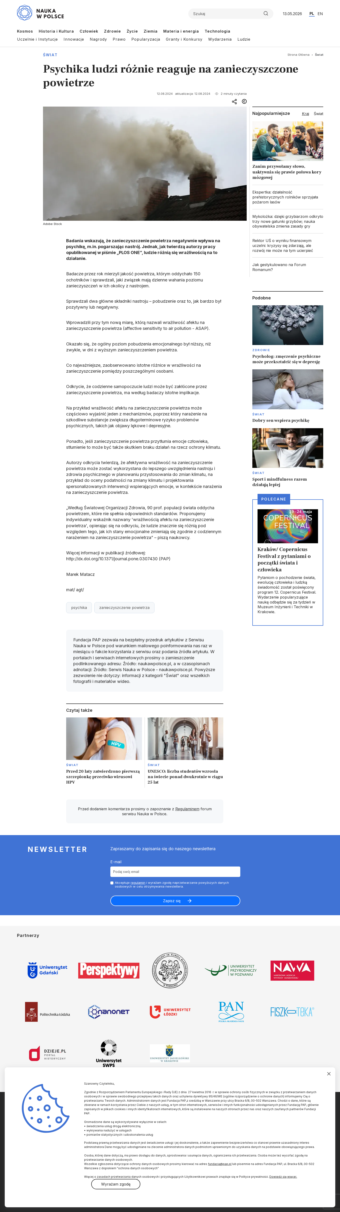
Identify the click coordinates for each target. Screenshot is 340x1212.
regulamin (138, 882)
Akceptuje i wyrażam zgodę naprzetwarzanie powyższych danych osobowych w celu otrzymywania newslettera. (172, 885)
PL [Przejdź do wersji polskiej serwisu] (312, 13)
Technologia (217, 31)
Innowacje (74, 39)
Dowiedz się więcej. (283, 1176)
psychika (79, 607)
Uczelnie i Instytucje (37, 39)
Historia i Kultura (56, 31)
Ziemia (151, 31)
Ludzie (243, 39)
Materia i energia (181, 31)
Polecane (273, 499)
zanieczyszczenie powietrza (124, 607)
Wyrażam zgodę (115, 1184)
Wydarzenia (220, 39)
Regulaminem (187, 809)
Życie (132, 31)
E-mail (115, 861)
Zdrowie (112, 31)
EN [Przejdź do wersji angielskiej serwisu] (320, 13)
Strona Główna (299, 54)
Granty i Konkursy (184, 39)
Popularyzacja (145, 39)
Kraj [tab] (305, 113)
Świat (50, 54)
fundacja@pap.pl (220, 1164)
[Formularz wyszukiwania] (230, 14)
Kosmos (25, 31)
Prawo (119, 39)
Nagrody (98, 39)
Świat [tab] (318, 113)
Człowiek (89, 31)
